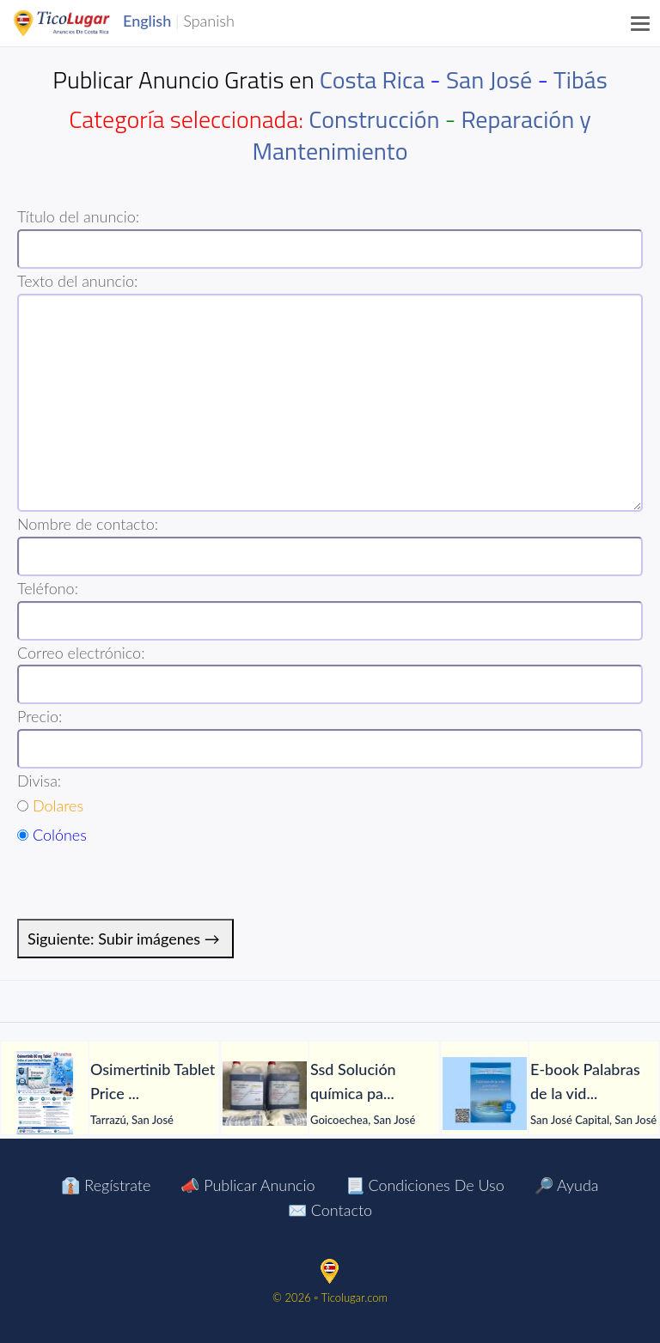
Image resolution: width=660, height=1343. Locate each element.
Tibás (580, 79)
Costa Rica (372, 79)
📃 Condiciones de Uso (424, 1185)
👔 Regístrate (105, 1185)
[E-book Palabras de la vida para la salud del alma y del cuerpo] (485, 1093)
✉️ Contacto (330, 1209)
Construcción (374, 118)
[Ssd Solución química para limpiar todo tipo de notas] (265, 1093)
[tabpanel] (110, 1093)
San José (489, 79)
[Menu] (641, 23)
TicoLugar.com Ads (80, 23)
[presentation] (147, 885)
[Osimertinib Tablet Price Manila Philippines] (45, 1094)
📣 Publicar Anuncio (247, 1185)
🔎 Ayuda (567, 1185)
